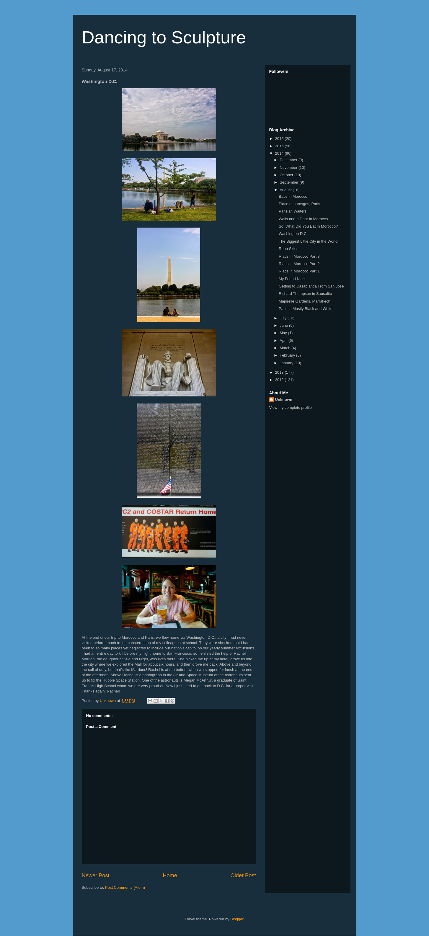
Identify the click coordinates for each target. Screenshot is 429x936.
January (287, 363)
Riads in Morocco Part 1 (299, 271)
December (289, 160)
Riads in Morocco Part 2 (299, 264)
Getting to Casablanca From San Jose (311, 286)
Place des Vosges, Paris (299, 204)
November (289, 167)
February (288, 355)
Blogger (236, 919)
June (284, 325)
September (289, 182)
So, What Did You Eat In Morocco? (308, 226)
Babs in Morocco (293, 196)
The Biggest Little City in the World (308, 241)
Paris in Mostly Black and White (305, 308)
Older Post (243, 875)
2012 (280, 380)
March (285, 348)
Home (170, 875)
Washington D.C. (293, 233)
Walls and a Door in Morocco (303, 219)
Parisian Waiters (292, 211)
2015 (280, 146)
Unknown (284, 399)
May (284, 333)
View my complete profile (290, 407)
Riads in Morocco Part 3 (299, 256)
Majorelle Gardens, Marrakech (304, 301)
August (286, 190)
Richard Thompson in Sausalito (305, 293)
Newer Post (96, 875)
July (284, 318)
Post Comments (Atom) (125, 887)
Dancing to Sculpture (164, 37)
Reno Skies (288, 248)
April (284, 340)
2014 (280, 153)
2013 (280, 372)
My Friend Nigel (292, 279)
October (287, 175)
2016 (280, 138)
